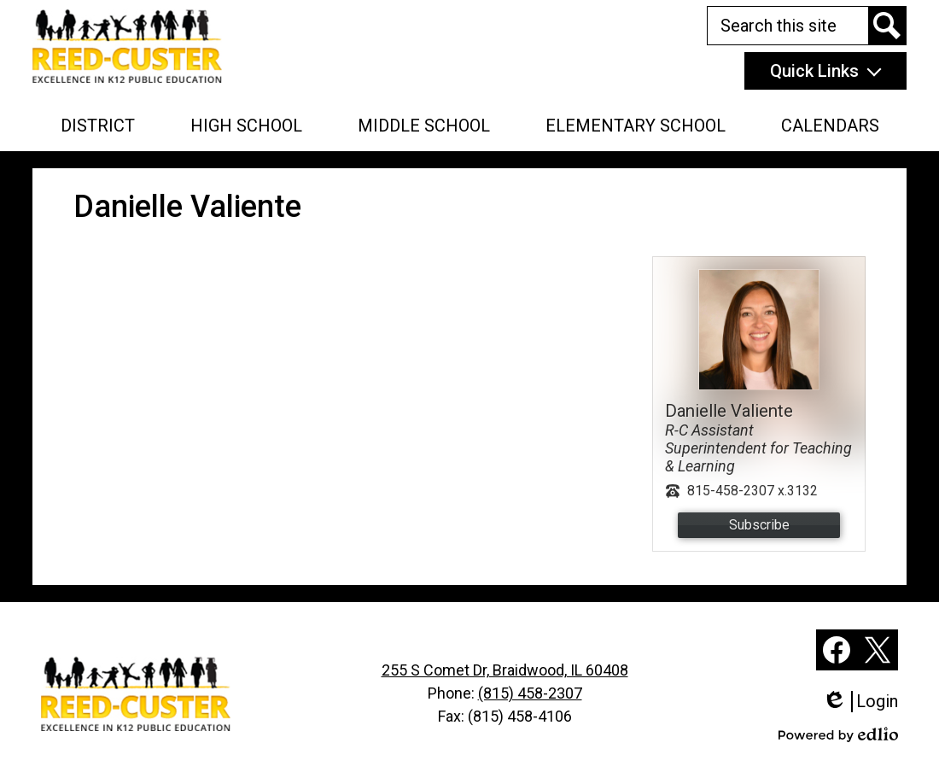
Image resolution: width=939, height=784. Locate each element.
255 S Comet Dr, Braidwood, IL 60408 (505, 670)
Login (860, 701)
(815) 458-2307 (530, 693)
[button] (98, 125)
